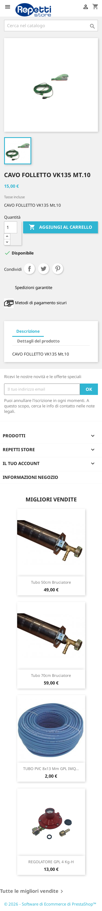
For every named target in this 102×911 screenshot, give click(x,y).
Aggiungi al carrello (60, 227)
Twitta (43, 268)
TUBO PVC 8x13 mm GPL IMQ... (51, 768)
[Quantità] (10, 227)
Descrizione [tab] (28, 331)
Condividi (29, 268)
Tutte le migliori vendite (32, 891)
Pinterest (57, 268)
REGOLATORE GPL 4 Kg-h (51, 861)
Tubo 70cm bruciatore (51, 675)
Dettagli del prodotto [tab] (38, 341)
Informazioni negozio (30, 477)
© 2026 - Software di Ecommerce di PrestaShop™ (50, 904)
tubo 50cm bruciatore (51, 582)
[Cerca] (51, 25)
